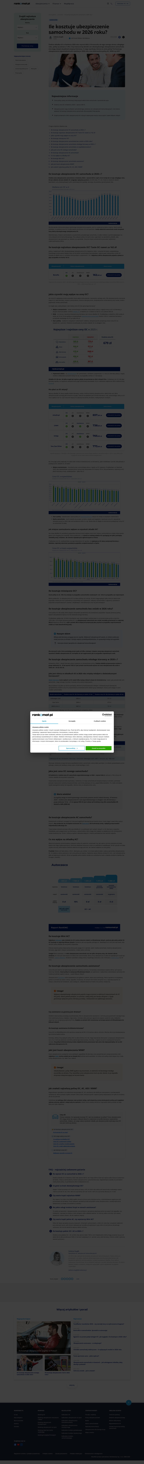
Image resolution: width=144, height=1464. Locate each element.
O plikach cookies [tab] (100, 721)
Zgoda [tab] (44, 721)
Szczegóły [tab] (72, 721)
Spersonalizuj (71, 748)
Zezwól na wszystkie (98, 748)
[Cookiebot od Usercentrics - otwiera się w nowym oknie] (103, 714)
